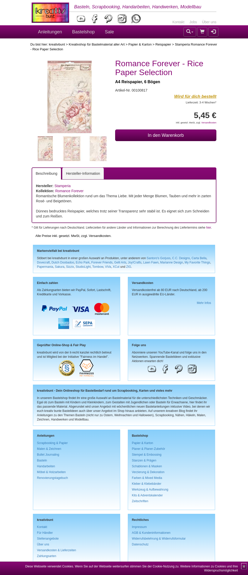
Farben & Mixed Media (147, 478)
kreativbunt (57, 44)
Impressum (139, 527)
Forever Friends (102, 262)
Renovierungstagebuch (52, 478)
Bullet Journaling (48, 454)
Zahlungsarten (46, 556)
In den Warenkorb (166, 135)
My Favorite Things (197, 262)
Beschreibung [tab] (46, 173)
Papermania (45, 267)
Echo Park (83, 262)
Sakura (60, 267)
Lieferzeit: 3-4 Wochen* (201, 102)
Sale (109, 31)
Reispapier (163, 44)
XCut (116, 267)
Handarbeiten (46, 466)
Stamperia (62, 186)
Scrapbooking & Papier (52, 443)
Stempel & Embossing (146, 454)
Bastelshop (83, 31)
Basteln (42, 460)
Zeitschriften (140, 501)
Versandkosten (208, 122)
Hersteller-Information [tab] (83, 173)
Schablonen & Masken (147, 466)
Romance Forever (69, 191)
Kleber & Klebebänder (146, 483)
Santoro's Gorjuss (159, 258)
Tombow (98, 267)
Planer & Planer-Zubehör (148, 449)
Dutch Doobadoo (63, 262)
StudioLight (83, 267)
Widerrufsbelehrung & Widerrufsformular (159, 538)
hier (208, 227)
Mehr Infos (204, 303)
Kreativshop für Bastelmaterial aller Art (97, 44)
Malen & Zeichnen (49, 449)
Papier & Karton (140, 44)
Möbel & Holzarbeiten (51, 472)
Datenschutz (140, 544)
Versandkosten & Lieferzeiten (56, 550)
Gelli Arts (120, 262)
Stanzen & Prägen (144, 460)
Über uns (209, 22)
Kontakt (178, 22)
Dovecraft (43, 262)
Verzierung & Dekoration (148, 472)
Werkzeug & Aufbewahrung (150, 489)
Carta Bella (199, 258)
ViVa (108, 267)
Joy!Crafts (135, 262)
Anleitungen (50, 31)
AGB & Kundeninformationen (151, 533)
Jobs (193, 22)
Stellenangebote (48, 538)
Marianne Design (171, 262)
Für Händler (45, 533)
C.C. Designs (181, 258)
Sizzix (70, 267)
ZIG (128, 267)
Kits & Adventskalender (147, 495)
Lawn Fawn (151, 262)
